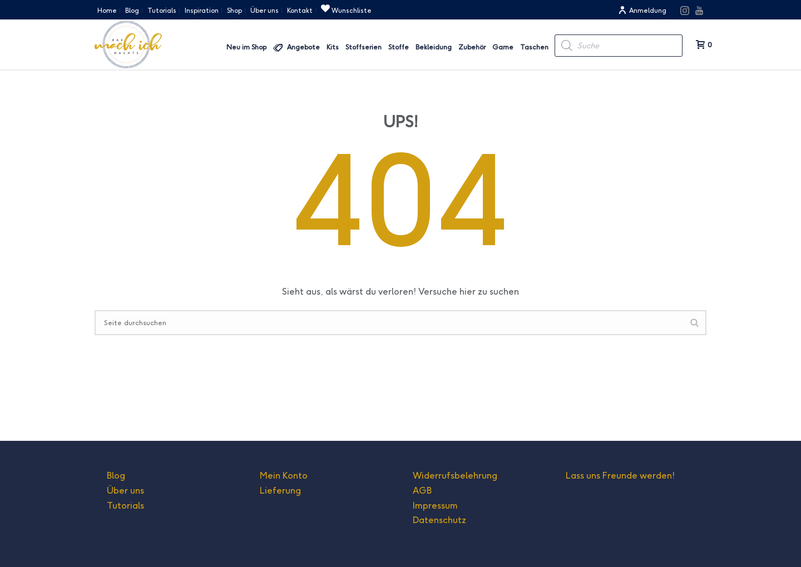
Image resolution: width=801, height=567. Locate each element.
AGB (422, 490)
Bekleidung (434, 47)
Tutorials (125, 505)
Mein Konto (284, 475)
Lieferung (280, 490)
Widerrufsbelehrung (455, 475)
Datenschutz (439, 520)
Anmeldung (642, 10)
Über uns (125, 490)
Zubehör (472, 47)
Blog (116, 475)
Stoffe (398, 47)
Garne (502, 47)
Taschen (534, 47)
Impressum (435, 505)
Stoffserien (363, 47)
